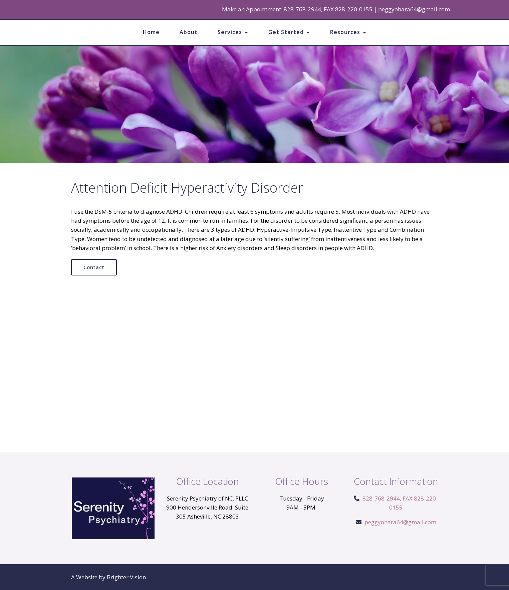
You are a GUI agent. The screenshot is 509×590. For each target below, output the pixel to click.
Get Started (286, 32)
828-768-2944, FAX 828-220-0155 (328, 9)
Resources (345, 32)
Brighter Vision (126, 577)
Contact (93, 267)
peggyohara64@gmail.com (414, 9)
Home (151, 32)
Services (230, 32)
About (189, 32)
